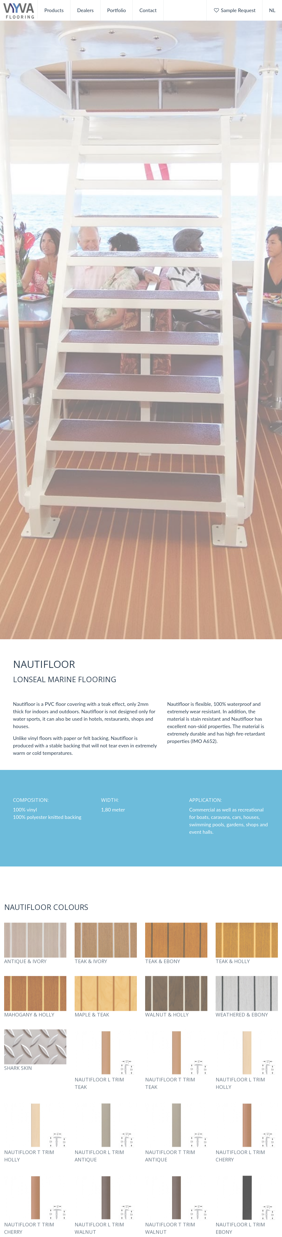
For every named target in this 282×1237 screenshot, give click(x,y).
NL (272, 10)
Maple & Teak (92, 1024)
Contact (147, 10)
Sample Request (234, 10)
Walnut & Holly (167, 1024)
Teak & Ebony (162, 971)
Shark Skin (18, 1077)
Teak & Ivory (91, 971)
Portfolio (116, 10)
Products (54, 10)
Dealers (85, 10)
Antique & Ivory (25, 971)
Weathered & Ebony (242, 1024)
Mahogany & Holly (29, 1024)
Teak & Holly (233, 971)
